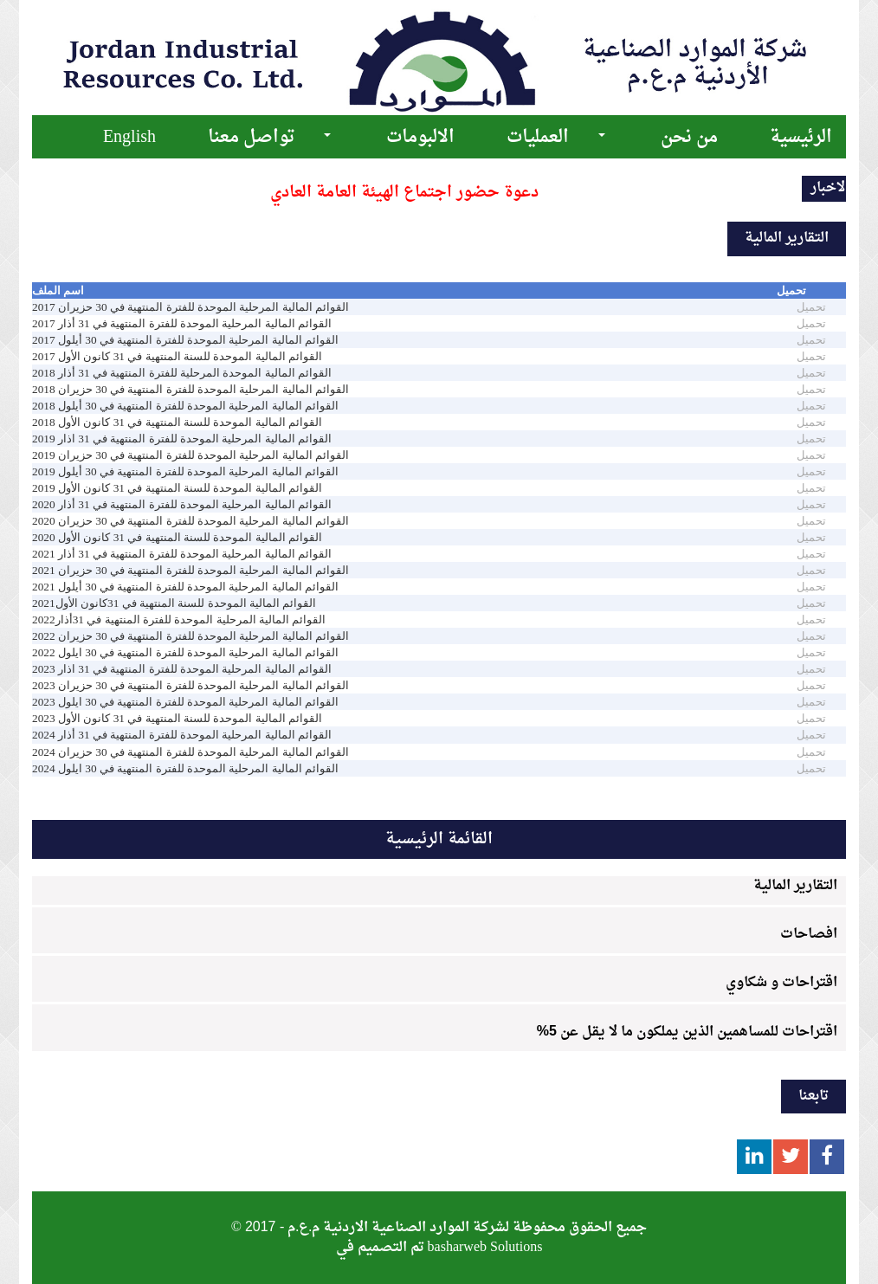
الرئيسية (801, 137)
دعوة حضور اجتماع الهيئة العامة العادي (404, 192)
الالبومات (420, 137)
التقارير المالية (795, 886)
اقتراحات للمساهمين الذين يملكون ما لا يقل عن (687, 1032)
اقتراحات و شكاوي (781, 983)
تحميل (811, 306)
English (129, 137)
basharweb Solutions (485, 1248)
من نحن (689, 137)
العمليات (538, 137)
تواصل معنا (251, 137)
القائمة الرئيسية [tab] (439, 839)
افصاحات (808, 934)
